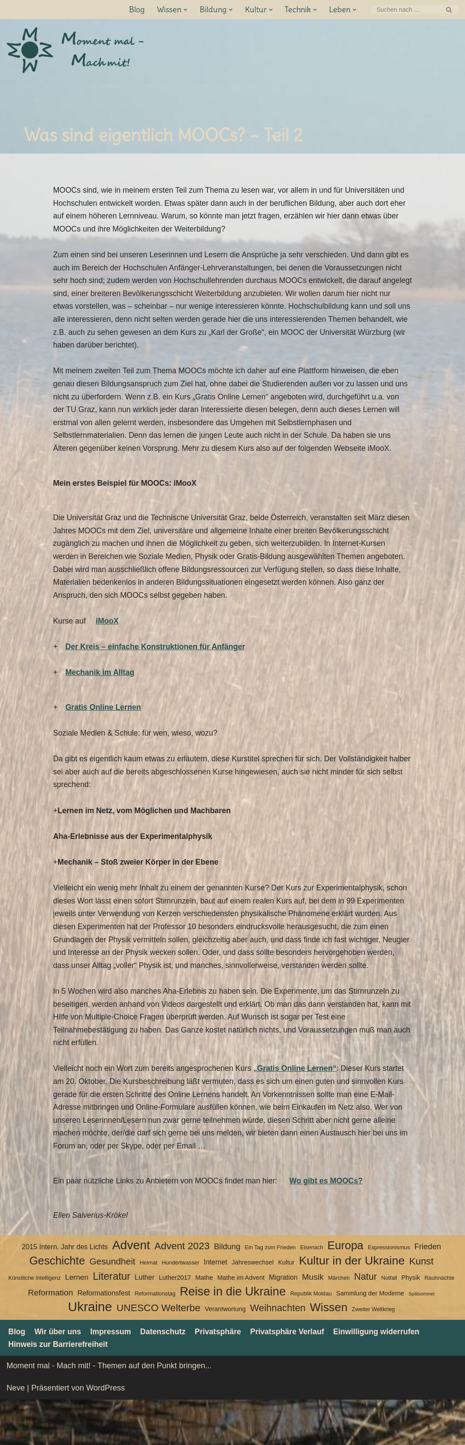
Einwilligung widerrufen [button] (384, 1376)
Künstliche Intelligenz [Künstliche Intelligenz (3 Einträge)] (34, 1322)
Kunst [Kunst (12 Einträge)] (421, 1306)
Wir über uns (59, 1376)
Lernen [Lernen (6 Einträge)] (76, 1322)
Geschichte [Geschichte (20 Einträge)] (57, 1305)
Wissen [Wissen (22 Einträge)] (328, 1352)
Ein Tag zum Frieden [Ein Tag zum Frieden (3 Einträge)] (270, 1291)
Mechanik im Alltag (100, 687)
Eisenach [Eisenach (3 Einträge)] (311, 1291)
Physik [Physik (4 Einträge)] (410, 1322)
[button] (185, 10)
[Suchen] (405, 9)
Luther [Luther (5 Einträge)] (144, 1322)
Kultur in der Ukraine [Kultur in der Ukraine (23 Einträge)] (352, 1305)
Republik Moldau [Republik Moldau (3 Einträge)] (311, 1338)
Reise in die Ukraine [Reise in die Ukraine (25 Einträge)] (233, 1336)
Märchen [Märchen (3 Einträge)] (339, 1322)
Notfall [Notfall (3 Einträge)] (389, 1322)
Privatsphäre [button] (222, 1376)
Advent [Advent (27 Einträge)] (131, 1289)
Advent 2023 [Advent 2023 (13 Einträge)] (182, 1290)
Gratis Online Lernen (104, 723)
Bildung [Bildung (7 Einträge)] (227, 1291)
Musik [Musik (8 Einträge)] (313, 1321)
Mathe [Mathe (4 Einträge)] (204, 1322)
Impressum (113, 1376)
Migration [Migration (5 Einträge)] (283, 1322)
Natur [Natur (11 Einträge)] (365, 1321)
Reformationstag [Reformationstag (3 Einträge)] (155, 1338)
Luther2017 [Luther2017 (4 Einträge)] (175, 1322)
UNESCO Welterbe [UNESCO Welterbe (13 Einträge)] (158, 1352)
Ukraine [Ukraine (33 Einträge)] (90, 1352)
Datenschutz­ (166, 1376)
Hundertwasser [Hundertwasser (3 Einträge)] (180, 1307)
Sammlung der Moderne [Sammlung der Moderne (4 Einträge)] (370, 1337)
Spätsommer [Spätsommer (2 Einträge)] (421, 1338)
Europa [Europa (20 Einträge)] (345, 1290)
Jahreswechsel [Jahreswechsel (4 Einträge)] (253, 1307)
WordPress (105, 1433)
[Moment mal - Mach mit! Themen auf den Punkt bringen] (76, 50)
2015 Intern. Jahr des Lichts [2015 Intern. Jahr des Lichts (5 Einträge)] (65, 1291)
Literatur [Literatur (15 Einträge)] (111, 1321)
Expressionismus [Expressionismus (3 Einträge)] (389, 1291)
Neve (16, 1433)
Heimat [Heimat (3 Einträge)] (149, 1307)
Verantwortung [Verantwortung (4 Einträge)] (225, 1353)
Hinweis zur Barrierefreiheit (59, 1389)
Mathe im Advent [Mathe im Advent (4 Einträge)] (241, 1322)
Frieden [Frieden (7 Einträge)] (427, 1291)
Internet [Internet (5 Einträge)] (215, 1307)
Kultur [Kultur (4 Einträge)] (286, 1307)
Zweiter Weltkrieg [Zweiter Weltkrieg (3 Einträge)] (373, 1354)
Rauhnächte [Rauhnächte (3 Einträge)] (439, 1322)
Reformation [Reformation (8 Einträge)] (50, 1337)
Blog (136, 10)
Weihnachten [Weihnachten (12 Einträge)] (277, 1352)
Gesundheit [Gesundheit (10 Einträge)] (112, 1306)
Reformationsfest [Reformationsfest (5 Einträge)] (104, 1337)
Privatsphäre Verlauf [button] (293, 1376)
